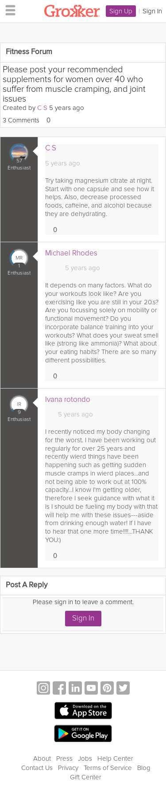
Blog (144, 768)
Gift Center (85, 777)
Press (64, 758)
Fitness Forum (29, 52)
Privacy (68, 768)
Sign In (83, 618)
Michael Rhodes (71, 253)
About (42, 758)
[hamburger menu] (8, 9)
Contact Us (37, 768)
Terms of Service (108, 768)
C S (42, 108)
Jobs (85, 758)
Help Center (115, 758)
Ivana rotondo (67, 399)
